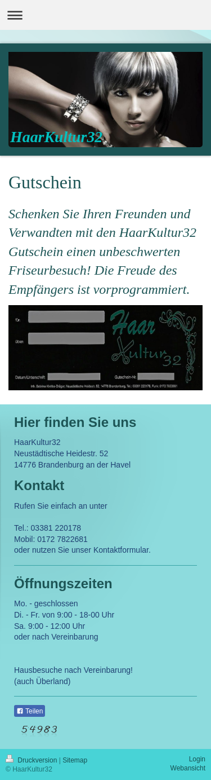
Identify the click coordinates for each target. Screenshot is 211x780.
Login (197, 759)
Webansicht (187, 768)
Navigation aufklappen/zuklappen (105, 15)
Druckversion (32, 760)
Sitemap (74, 760)
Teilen (29, 711)
